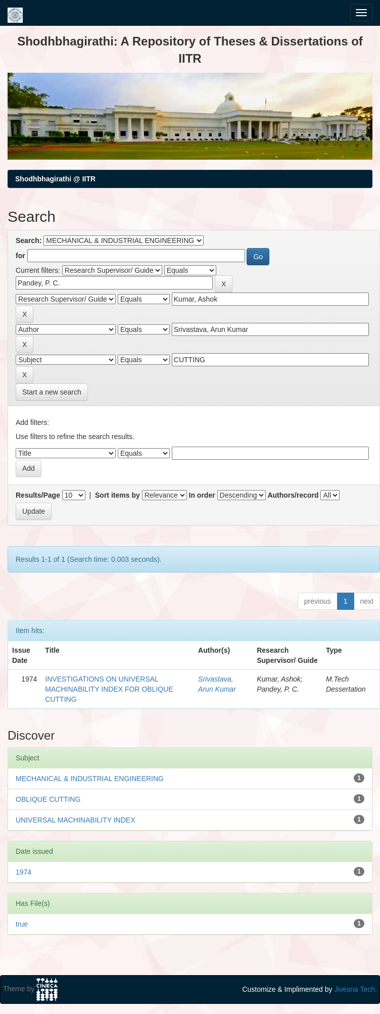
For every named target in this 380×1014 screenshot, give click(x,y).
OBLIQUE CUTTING (48, 799)
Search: (28, 240)
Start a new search (51, 392)
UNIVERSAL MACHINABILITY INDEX (75, 820)
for (20, 256)
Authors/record (292, 495)
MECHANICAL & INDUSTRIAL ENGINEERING (90, 779)
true (22, 924)
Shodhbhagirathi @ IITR (55, 179)
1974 (23, 872)
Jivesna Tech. (355, 989)
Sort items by (117, 495)
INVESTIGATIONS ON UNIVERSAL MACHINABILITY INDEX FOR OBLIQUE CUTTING (109, 689)
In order (202, 495)
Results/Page (38, 495)
